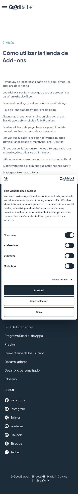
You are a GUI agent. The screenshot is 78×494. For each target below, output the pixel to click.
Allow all (39, 290)
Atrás (10, 42)
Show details (60, 279)
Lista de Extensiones (19, 327)
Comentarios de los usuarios (24, 353)
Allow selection (39, 301)
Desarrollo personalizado (22, 370)
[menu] (4, 7)
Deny (39, 312)
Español (42, 480)
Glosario (11, 379)
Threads (13, 444)
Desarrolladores (16, 362)
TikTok (12, 452)
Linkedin (14, 435)
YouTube (14, 426)
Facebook (15, 400)
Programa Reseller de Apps (24, 336)
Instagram (15, 409)
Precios (10, 344)
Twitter (12, 418)
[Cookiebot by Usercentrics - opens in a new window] (59, 179)
